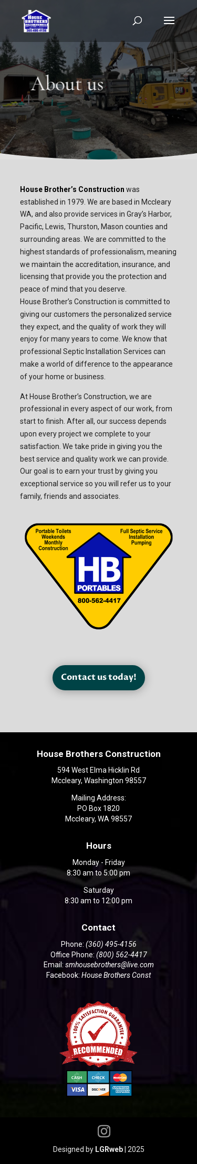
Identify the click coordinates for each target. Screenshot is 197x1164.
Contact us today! (99, 677)
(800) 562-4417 (121, 955)
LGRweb (109, 1149)
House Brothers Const (116, 975)
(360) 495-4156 (111, 944)
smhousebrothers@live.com (109, 964)
